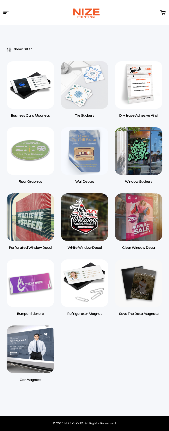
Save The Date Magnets (138, 314)
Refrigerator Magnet (84, 314)
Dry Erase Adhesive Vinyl (138, 115)
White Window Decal (85, 248)
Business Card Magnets (30, 115)
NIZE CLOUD (73, 423)
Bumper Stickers (30, 314)
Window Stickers (138, 181)
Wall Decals (84, 181)
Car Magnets (30, 380)
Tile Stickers (84, 115)
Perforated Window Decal (30, 248)
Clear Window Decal (138, 248)
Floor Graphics (30, 181)
